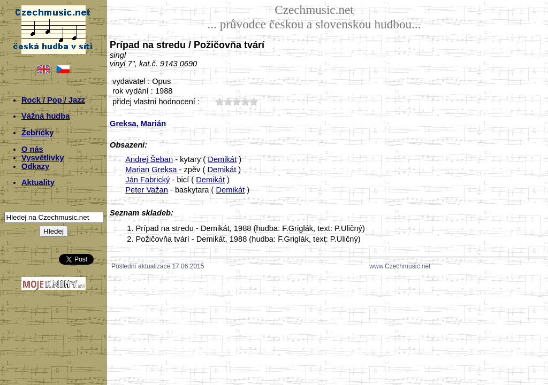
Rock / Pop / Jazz (53, 100)
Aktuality (38, 182)
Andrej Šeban (149, 159)
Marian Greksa (151, 169)
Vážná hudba (45, 116)
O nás (32, 149)
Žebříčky (37, 132)
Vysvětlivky (42, 157)
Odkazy (35, 166)
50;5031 (253, 101)
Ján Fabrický (147, 179)
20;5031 (228, 101)
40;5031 (245, 101)
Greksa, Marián (138, 123)
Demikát (222, 159)
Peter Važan (146, 190)
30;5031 (236, 101)
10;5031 (219, 101)
